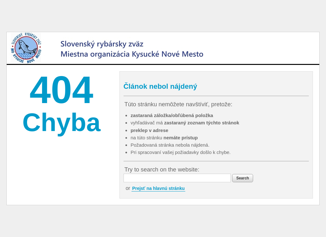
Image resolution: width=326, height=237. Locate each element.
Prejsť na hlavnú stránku (158, 188)
